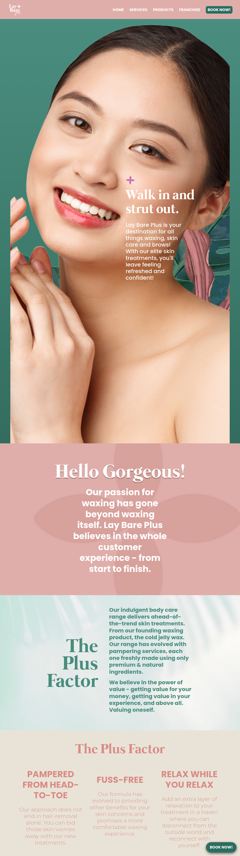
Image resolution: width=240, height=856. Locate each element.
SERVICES (138, 9)
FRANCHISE (189, 9)
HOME (118, 9)
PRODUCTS (163, 9)
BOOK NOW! (219, 9)
